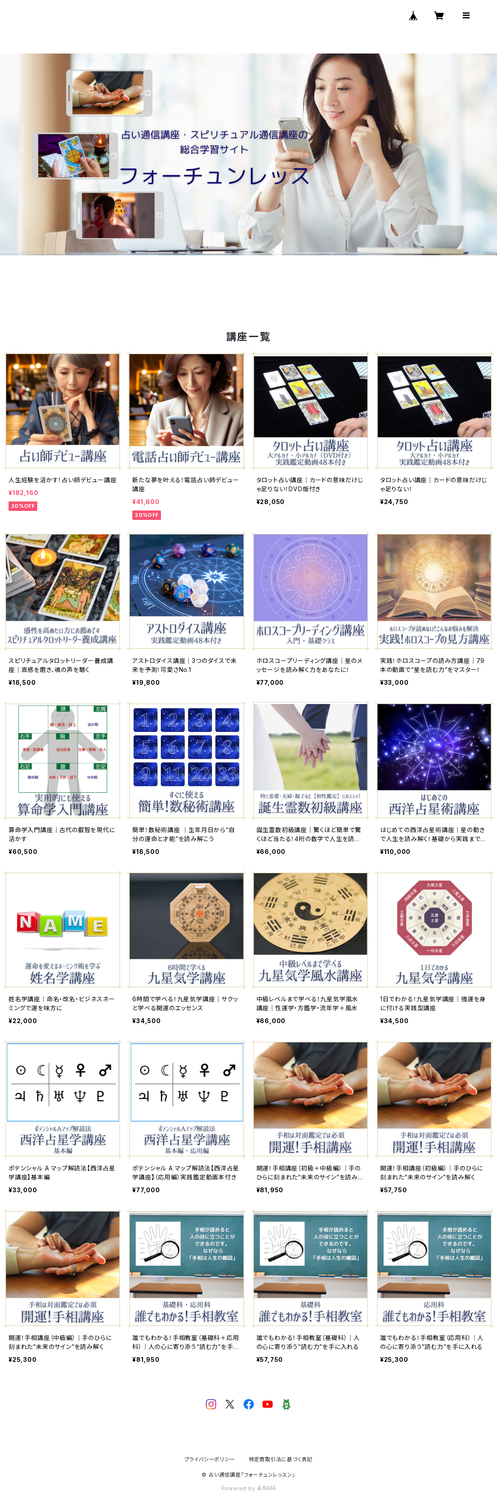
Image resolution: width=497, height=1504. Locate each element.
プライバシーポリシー (210, 1459)
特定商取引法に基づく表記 (281, 1459)
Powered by (248, 1488)
